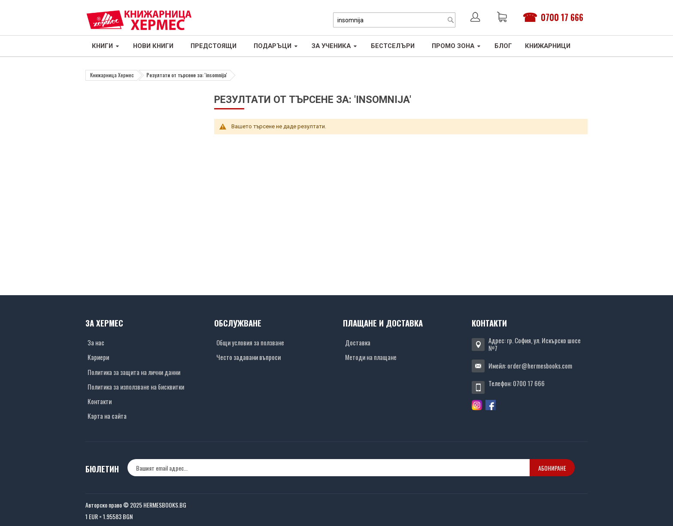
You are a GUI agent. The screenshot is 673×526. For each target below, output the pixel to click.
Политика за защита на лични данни (134, 372)
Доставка (357, 342)
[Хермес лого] (139, 20)
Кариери (98, 357)
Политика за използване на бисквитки (136, 386)
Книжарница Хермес (112, 75)
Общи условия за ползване (250, 342)
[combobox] (394, 19)
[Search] (450, 19)
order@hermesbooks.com (539, 365)
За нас (96, 342)
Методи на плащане (371, 357)
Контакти (100, 401)
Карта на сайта (107, 415)
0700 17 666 (562, 17)
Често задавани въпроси (248, 357)
